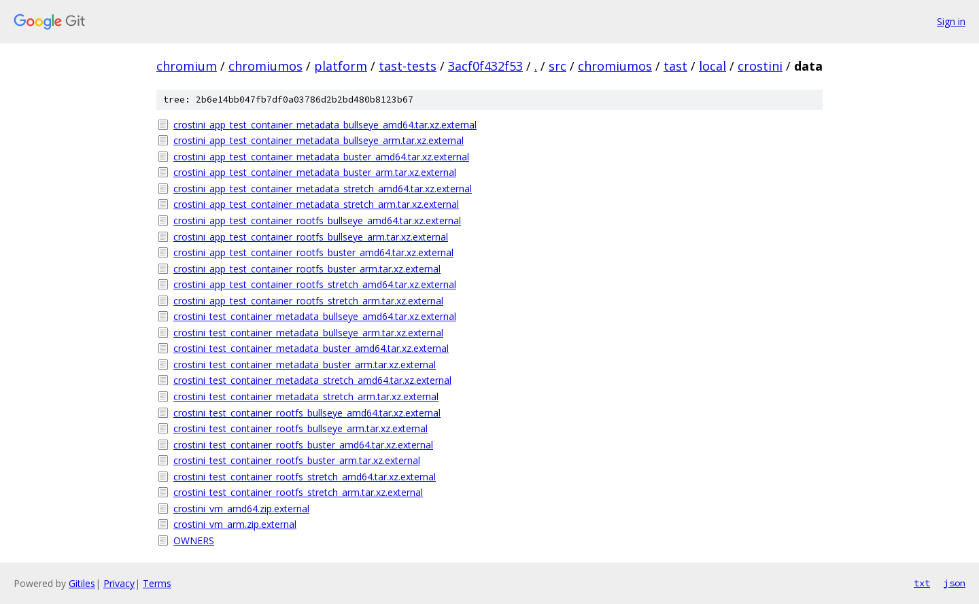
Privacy (119, 583)
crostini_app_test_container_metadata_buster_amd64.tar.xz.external (321, 156)
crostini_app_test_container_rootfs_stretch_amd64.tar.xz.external (314, 284)
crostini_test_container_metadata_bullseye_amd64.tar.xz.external (314, 316)
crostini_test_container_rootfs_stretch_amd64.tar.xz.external (304, 476)
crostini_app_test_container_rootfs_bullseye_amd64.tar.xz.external (317, 220)
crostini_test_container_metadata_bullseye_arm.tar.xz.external (308, 332)
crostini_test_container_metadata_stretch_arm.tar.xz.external (306, 396)
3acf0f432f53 (485, 66)
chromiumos (265, 66)
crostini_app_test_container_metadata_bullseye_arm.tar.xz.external (318, 140)
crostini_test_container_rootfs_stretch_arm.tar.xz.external (298, 492)
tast (675, 66)
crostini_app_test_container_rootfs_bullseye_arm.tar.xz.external (310, 236)
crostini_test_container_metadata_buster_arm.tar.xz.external (304, 364)
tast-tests (407, 66)
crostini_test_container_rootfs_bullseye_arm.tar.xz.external (300, 428)
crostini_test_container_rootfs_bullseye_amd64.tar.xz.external (307, 412)
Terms (157, 583)
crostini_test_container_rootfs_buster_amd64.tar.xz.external (303, 444)
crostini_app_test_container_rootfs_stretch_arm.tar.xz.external (308, 300)
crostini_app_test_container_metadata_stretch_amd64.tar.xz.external (322, 188)
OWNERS (193, 540)
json (954, 583)
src (557, 66)
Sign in (951, 21)
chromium (186, 66)
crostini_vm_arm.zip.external (234, 524)
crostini (760, 66)
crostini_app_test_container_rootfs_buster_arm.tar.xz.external (307, 268)
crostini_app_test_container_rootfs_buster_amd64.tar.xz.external (313, 252)
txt (922, 583)
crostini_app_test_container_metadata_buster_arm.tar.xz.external (314, 172)
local (712, 66)
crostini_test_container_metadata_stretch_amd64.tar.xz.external (312, 380)
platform (340, 66)
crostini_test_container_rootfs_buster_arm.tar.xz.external (296, 460)
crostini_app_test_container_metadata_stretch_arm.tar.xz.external (316, 204)
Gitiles (82, 583)
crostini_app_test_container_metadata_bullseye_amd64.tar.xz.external (325, 124)
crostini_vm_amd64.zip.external (241, 508)
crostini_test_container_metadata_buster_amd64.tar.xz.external (311, 348)
